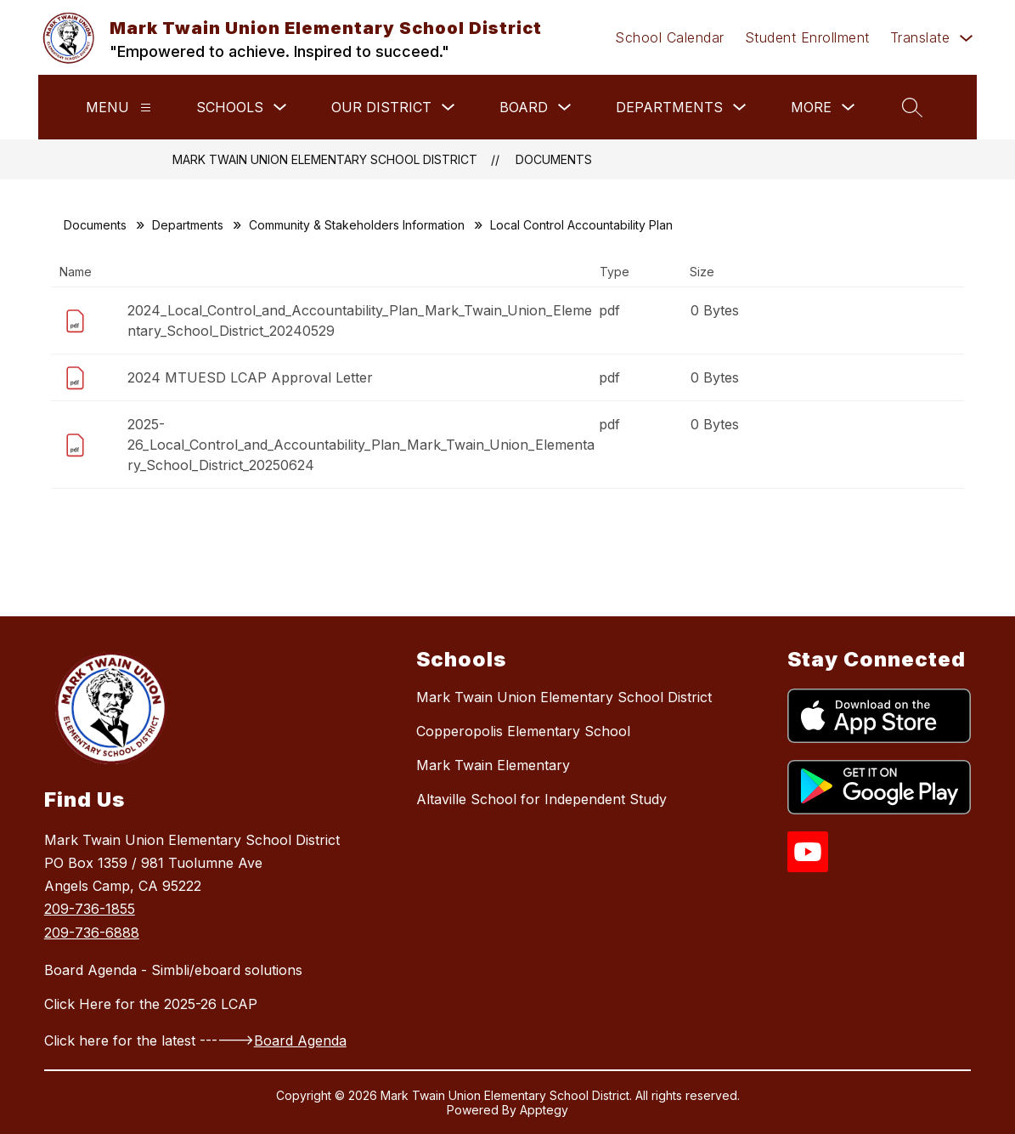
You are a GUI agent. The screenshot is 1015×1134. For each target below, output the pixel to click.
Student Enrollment (807, 37)
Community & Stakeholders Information (357, 225)
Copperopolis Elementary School (523, 731)
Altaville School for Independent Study (541, 799)
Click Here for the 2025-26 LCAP (150, 1003)
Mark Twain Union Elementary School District (324, 159)
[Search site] (912, 107)
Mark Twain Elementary (493, 765)
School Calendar (670, 37)
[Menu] (145, 107)
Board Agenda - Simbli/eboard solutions (173, 969)
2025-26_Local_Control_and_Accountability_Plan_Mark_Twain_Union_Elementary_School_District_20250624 (361, 444)
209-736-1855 (89, 908)
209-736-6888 (91, 932)
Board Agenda (300, 1040)
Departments (187, 225)
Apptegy (544, 1110)
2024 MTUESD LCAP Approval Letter (250, 377)
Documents (554, 159)
